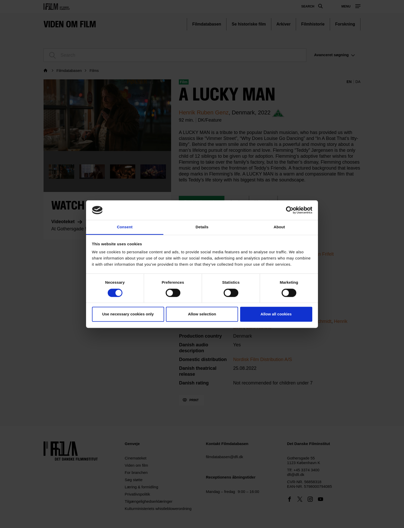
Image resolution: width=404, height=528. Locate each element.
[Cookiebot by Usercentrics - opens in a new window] (289, 210)
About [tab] (279, 227)
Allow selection (202, 314)
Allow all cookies (276, 314)
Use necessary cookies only (128, 314)
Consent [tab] (125, 227)
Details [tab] (202, 227)
